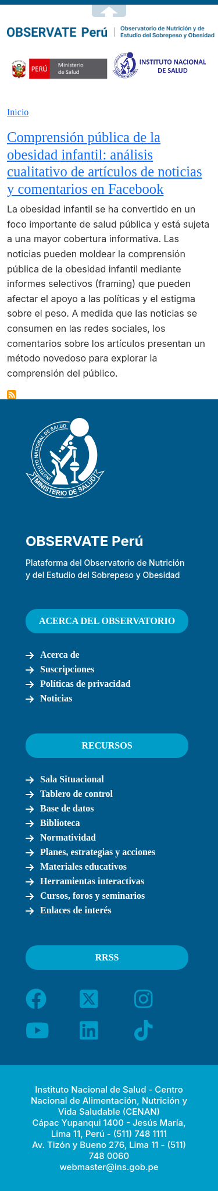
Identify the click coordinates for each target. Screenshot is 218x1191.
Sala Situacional (72, 779)
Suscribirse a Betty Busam (11, 394)
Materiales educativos (83, 866)
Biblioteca (60, 823)
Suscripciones (67, 669)
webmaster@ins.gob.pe (108, 1166)
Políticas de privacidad (85, 684)
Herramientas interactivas (92, 881)
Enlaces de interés (76, 910)
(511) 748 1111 (140, 1133)
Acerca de (60, 655)
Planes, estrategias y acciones (97, 852)
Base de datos (67, 808)
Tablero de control (76, 794)
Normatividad (68, 837)
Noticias (56, 698)
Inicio (17, 112)
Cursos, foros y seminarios (92, 896)
